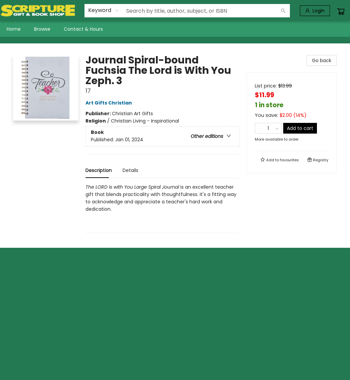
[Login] (315, 10)
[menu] (175, 29)
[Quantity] (268, 128)
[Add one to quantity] (277, 128)
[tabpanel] (162, 208)
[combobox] (103, 10)
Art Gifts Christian (109, 103)
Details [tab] (130, 170)
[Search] (283, 10)
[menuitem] (13, 29)
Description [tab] (98, 170)
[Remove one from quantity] (259, 128)
